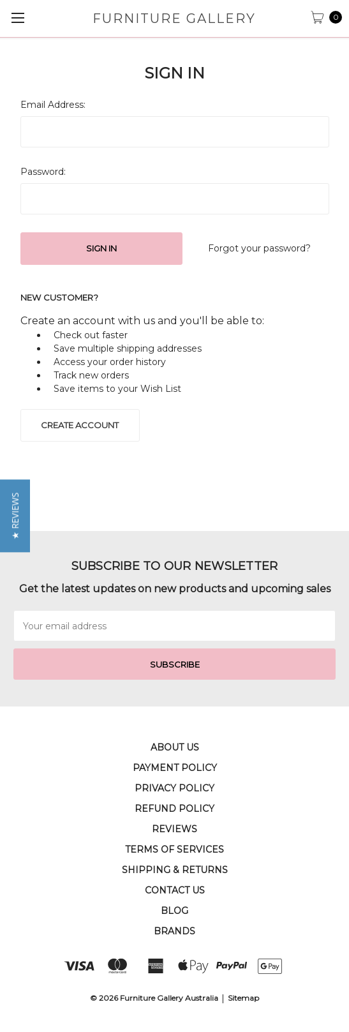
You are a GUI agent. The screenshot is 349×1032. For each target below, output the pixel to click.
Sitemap (243, 998)
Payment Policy (175, 768)
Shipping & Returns (175, 870)
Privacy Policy (174, 788)
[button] (15, 516)
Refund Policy (174, 808)
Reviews (174, 829)
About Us (175, 747)
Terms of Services (174, 849)
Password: (43, 171)
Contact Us (175, 890)
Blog (174, 910)
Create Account (80, 425)
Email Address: (52, 104)
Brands (174, 931)
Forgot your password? (259, 248)
